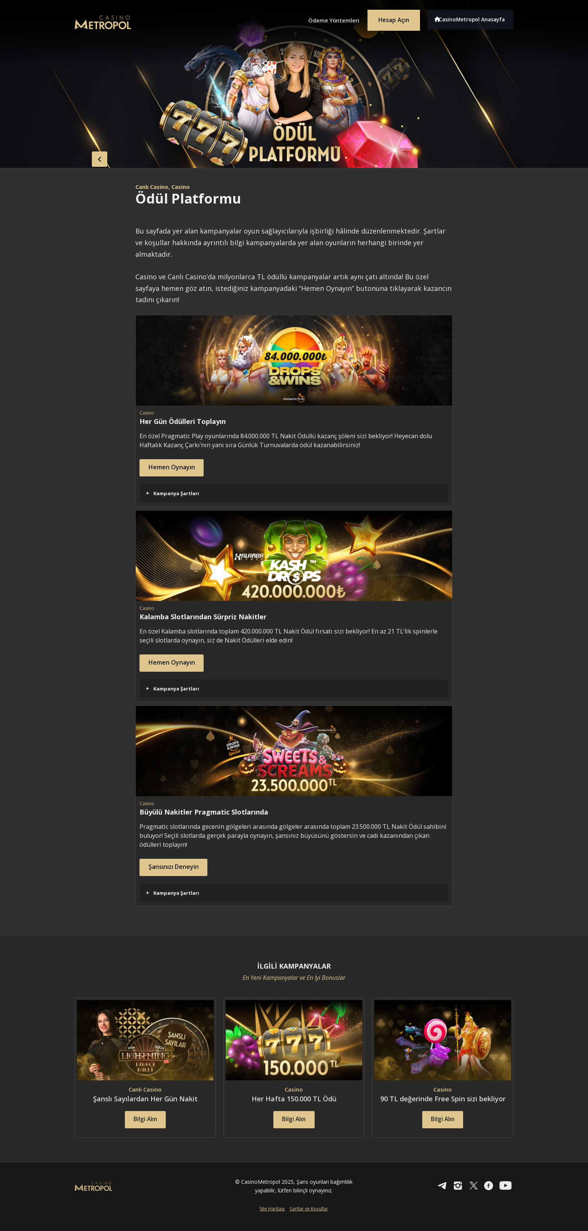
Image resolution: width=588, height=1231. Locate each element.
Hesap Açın (390, 18)
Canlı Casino (153, 187)
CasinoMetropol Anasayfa (474, 18)
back (89, 157)
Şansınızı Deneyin (179, 866)
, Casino (184, 187)
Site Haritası (272, 1218)
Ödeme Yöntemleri (324, 18)
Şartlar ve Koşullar (309, 1218)
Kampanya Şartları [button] (172, 493)
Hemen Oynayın (177, 467)
